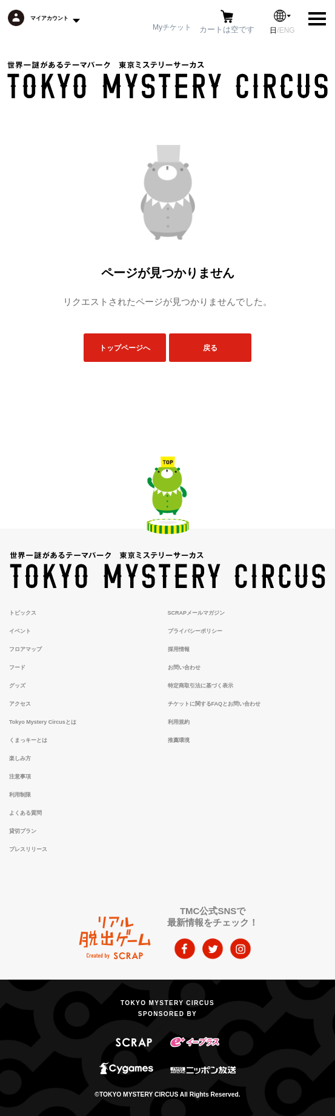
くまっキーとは (28, 740)
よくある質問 (25, 813)
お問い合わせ (184, 667)
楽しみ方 (20, 758)
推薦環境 (179, 740)
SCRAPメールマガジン (196, 613)
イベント (20, 631)
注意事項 (20, 777)
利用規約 (179, 722)
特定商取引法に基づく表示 (200, 686)
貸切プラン (22, 831)
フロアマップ (25, 649)
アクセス (20, 704)
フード (17, 667)
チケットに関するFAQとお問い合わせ (214, 704)
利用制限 (20, 795)
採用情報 (179, 649)
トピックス (22, 613)
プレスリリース (28, 849)
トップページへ (124, 347)
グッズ (17, 686)
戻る (210, 347)
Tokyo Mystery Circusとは (42, 722)
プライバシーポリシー (195, 631)
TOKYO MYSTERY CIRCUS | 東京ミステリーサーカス (167, 80)
